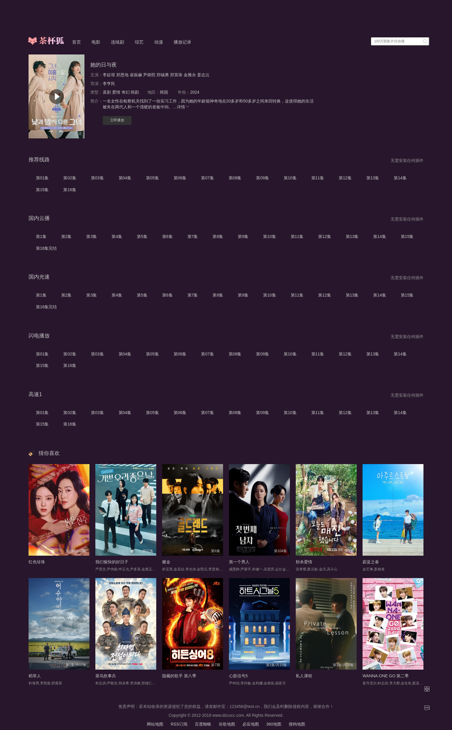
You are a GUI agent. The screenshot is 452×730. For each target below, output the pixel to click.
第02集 (69, 178)
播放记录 (182, 41)
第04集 (125, 178)
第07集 (207, 178)
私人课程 (304, 675)
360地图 (273, 724)
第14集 (400, 178)
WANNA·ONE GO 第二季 (386, 675)
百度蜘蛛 (203, 724)
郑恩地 (122, 74)
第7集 (192, 236)
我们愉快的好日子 (111, 561)
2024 (194, 92)
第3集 (91, 236)
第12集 (345, 178)
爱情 (116, 92)
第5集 (142, 236)
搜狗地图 (297, 724)
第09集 (262, 178)
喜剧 (107, 92)
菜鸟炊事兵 (105, 675)
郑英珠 (176, 74)
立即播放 (117, 120)
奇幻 (126, 92)
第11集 (317, 178)
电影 (96, 41)
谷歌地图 (227, 724)
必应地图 (250, 724)
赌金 (166, 561)
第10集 (290, 178)
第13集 (372, 178)
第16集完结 (46, 248)
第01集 (42, 178)
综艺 (139, 41)
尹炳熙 (149, 74)
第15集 (42, 189)
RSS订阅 (179, 724)
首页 (76, 41)
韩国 (164, 92)
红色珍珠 (37, 561)
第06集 (180, 178)
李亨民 (109, 83)
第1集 (41, 236)
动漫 (158, 41)
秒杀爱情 (304, 561)
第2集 (66, 236)
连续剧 (117, 41)
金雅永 (190, 74)
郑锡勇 (163, 74)
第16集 (69, 189)
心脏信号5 (238, 675)
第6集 (167, 236)
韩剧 (135, 92)
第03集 (97, 178)
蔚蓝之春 (371, 561)
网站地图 (155, 724)
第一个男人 (239, 561)
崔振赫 (136, 74)
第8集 (217, 236)
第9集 (243, 236)
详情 (183, 107)
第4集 (117, 236)
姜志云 (203, 74)
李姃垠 (109, 74)
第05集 (152, 178)
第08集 (235, 178)
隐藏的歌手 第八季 (179, 675)
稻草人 (35, 675)
